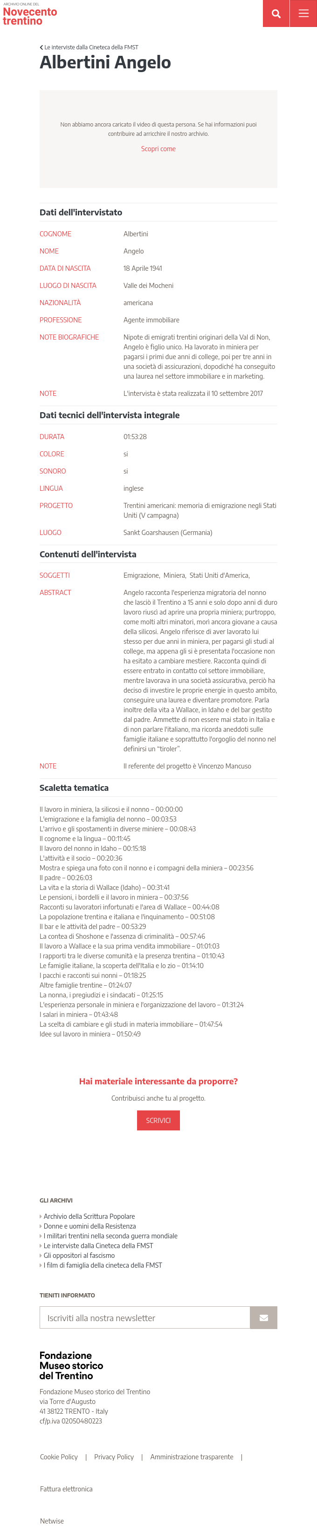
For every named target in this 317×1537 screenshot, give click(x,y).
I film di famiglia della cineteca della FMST (101, 1265)
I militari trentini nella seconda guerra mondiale (109, 1236)
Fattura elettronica (66, 1489)
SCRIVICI (158, 1120)
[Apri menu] (303, 13)
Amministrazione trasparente (192, 1457)
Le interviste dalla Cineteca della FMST (89, 47)
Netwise (52, 1521)
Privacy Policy (114, 1457)
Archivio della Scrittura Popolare (87, 1216)
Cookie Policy (59, 1457)
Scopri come (158, 149)
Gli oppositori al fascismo (77, 1255)
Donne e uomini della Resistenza (88, 1226)
